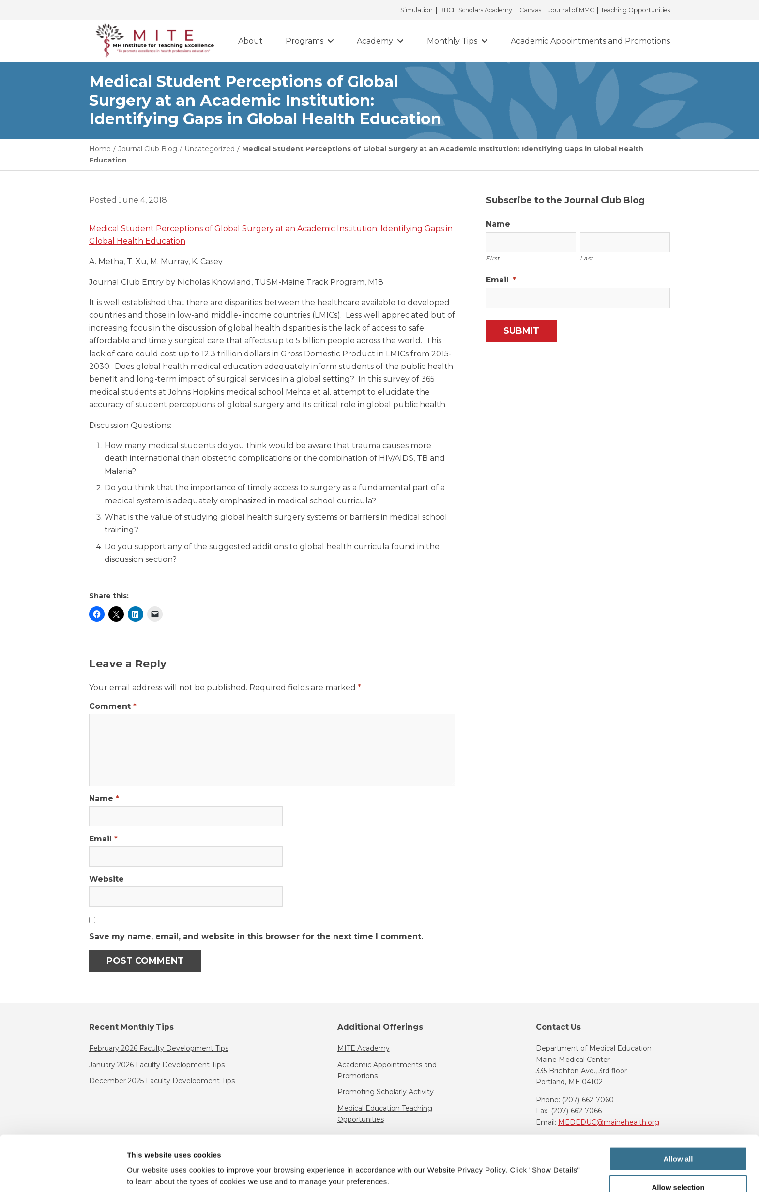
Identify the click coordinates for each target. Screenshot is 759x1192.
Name (104, 798)
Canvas (530, 10)
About (250, 40)
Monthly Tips (452, 40)
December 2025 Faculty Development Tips (162, 1080)
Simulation (416, 10)
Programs (304, 40)
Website (106, 878)
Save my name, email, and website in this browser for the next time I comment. (256, 936)
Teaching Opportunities (635, 10)
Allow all (678, 1111)
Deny (678, 1168)
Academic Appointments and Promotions (590, 40)
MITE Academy (363, 1048)
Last (586, 258)
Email (103, 838)
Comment (113, 706)
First (493, 258)
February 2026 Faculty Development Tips (158, 1048)
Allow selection (678, 1140)
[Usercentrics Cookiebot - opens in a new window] (62, 1173)
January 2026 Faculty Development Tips (157, 1064)
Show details (508, 1166)
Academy (375, 40)
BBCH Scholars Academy (476, 10)
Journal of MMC (571, 10)
